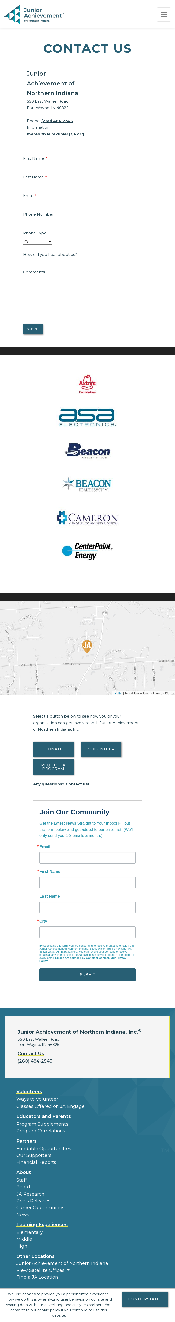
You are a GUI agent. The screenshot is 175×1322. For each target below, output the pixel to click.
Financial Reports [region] (36, 1162)
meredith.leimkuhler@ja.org (55, 134)
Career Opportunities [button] (40, 1207)
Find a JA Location (37, 1277)
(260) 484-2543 (57, 120)
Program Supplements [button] (42, 1124)
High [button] (21, 1246)
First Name (35, 158)
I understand (145, 1299)
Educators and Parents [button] (43, 1116)
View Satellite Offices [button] (41, 1270)
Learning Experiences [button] (42, 1224)
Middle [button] (24, 1239)
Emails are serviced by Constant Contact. (82, 957)
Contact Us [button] (31, 1053)
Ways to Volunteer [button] (37, 1099)
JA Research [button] (30, 1194)
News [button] (22, 1214)
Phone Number (38, 214)
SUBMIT (87, 974)
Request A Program (53, 767)
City (43, 921)
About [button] (23, 1172)
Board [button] (23, 1187)
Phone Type (35, 233)
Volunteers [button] (29, 1091)
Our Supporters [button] (33, 1155)
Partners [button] (26, 1141)
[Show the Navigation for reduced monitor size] (164, 14)
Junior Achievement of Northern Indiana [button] (62, 1263)
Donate (53, 749)
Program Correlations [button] (40, 1131)
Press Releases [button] (33, 1201)
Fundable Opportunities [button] (43, 1148)
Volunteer (101, 749)
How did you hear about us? (50, 254)
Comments (34, 272)
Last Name (35, 177)
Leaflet (118, 693)
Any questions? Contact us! (61, 784)
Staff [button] (21, 1180)
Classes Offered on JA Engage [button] (50, 1106)
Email (29, 195)
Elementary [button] (29, 1232)
